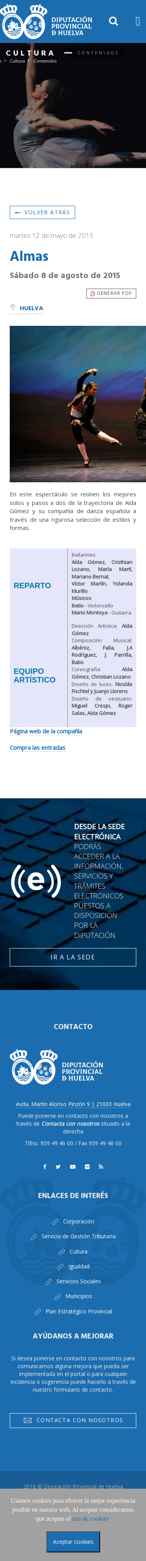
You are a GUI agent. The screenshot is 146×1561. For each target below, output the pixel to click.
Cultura (17, 61)
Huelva (26, 309)
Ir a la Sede (73, 957)
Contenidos (44, 61)
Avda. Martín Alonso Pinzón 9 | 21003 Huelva (73, 1104)
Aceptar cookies (73, 1541)
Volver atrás (42, 212)
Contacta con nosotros (73, 1421)
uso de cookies (90, 1518)
